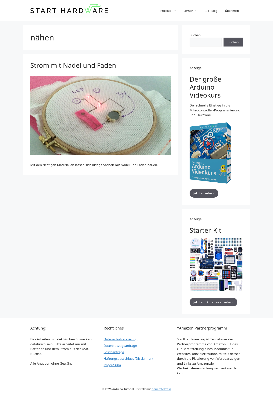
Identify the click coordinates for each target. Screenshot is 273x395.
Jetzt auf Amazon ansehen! (213, 302)
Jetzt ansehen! (204, 193)
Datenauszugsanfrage (120, 345)
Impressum (112, 365)
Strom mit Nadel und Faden (73, 65)
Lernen (193, 10)
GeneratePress (161, 389)
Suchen (195, 35)
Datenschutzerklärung (120, 339)
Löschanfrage (114, 352)
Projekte (170, 10)
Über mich (232, 11)
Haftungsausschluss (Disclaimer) (128, 358)
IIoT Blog (211, 11)
